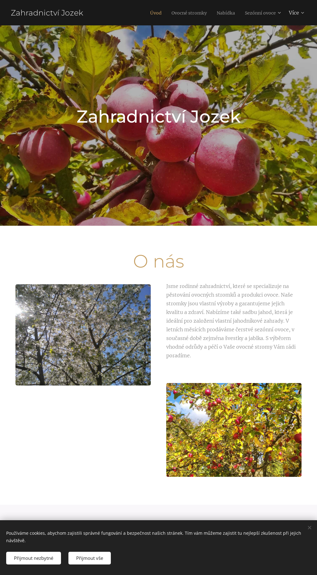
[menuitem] (145, 12)
